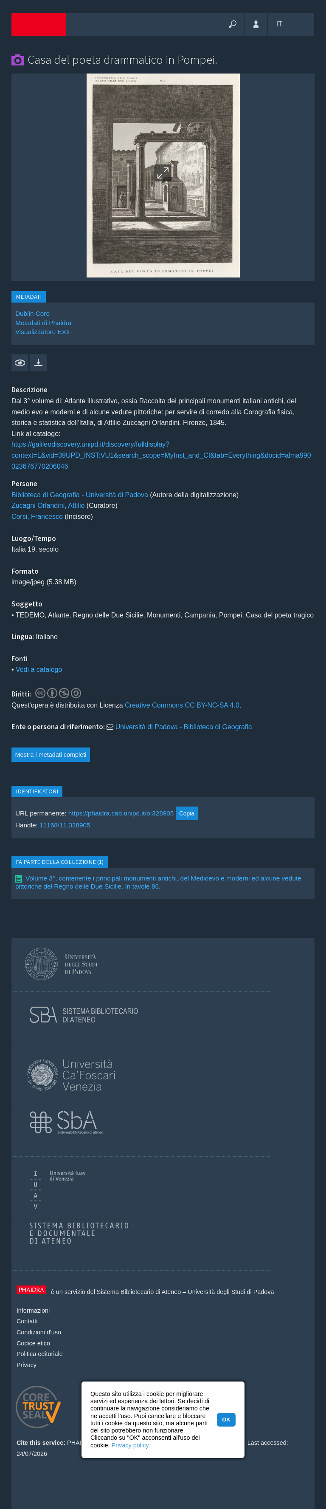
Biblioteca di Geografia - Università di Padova (79, 494)
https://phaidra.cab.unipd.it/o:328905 (121, 813)
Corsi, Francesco (37, 516)
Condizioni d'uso (39, 1332)
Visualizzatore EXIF (43, 331)
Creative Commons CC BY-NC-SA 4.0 (182, 705)
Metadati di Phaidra (43, 322)
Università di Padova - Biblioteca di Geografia (183, 726)
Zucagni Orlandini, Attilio (48, 505)
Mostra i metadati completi (51, 754)
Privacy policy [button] (130, 1445)
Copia (186, 813)
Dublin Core (32, 313)
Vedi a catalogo (39, 669)
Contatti (27, 1321)
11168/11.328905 (64, 825)
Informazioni (33, 1310)
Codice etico (33, 1343)
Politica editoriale (40, 1353)
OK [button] (226, 1419)
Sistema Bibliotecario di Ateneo (139, 1291)
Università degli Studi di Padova (231, 1291)
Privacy (27, 1365)
